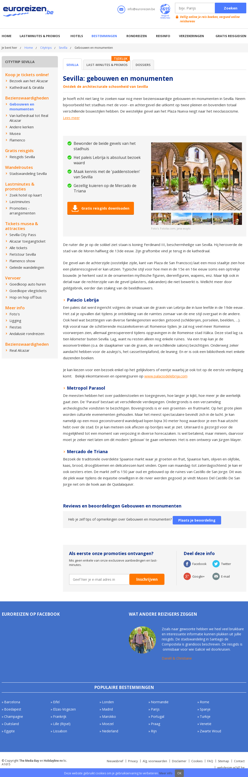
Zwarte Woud (210, 731)
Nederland (110, 731)
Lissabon (60, 731)
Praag (155, 723)
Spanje (205, 709)
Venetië (205, 723)
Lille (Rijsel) (61, 723)
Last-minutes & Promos (107, 65)
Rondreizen (136, 36)
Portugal (157, 716)
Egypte (9, 731)
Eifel (56, 702)
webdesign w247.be (231, 768)
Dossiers (143, 65)
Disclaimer (179, 761)
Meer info (165, 773)
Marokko (109, 716)
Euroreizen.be (29, 12)
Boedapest (12, 709)
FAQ (210, 761)
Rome (204, 702)
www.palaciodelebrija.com (165, 376)
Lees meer (71, 118)
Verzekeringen (191, 36)
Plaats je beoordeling (197, 520)
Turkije (205, 716)
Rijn (154, 731)
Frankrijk (59, 716)
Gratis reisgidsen (231, 36)
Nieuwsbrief (115, 761)
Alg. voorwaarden (155, 761)
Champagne (13, 716)
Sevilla (63, 48)
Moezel (108, 723)
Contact (239, 761)
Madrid (107, 709)
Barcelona (12, 702)
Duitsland (11, 723)
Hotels (76, 36)
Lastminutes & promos (40, 36)
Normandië (160, 702)
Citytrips (46, 48)
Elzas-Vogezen (64, 709)
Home (6, 36)
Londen (108, 702)
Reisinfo (163, 36)
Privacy (133, 761)
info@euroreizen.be (141, 9)
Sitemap (223, 761)
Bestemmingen (104, 36)
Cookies (196, 761)
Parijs (155, 709)
